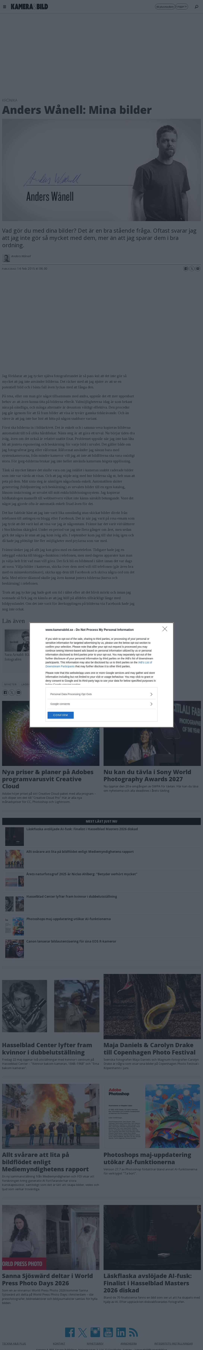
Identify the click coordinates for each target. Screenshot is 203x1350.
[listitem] (101, 694)
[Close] (166, 629)
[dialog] (101, 675)
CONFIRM (65, 715)
